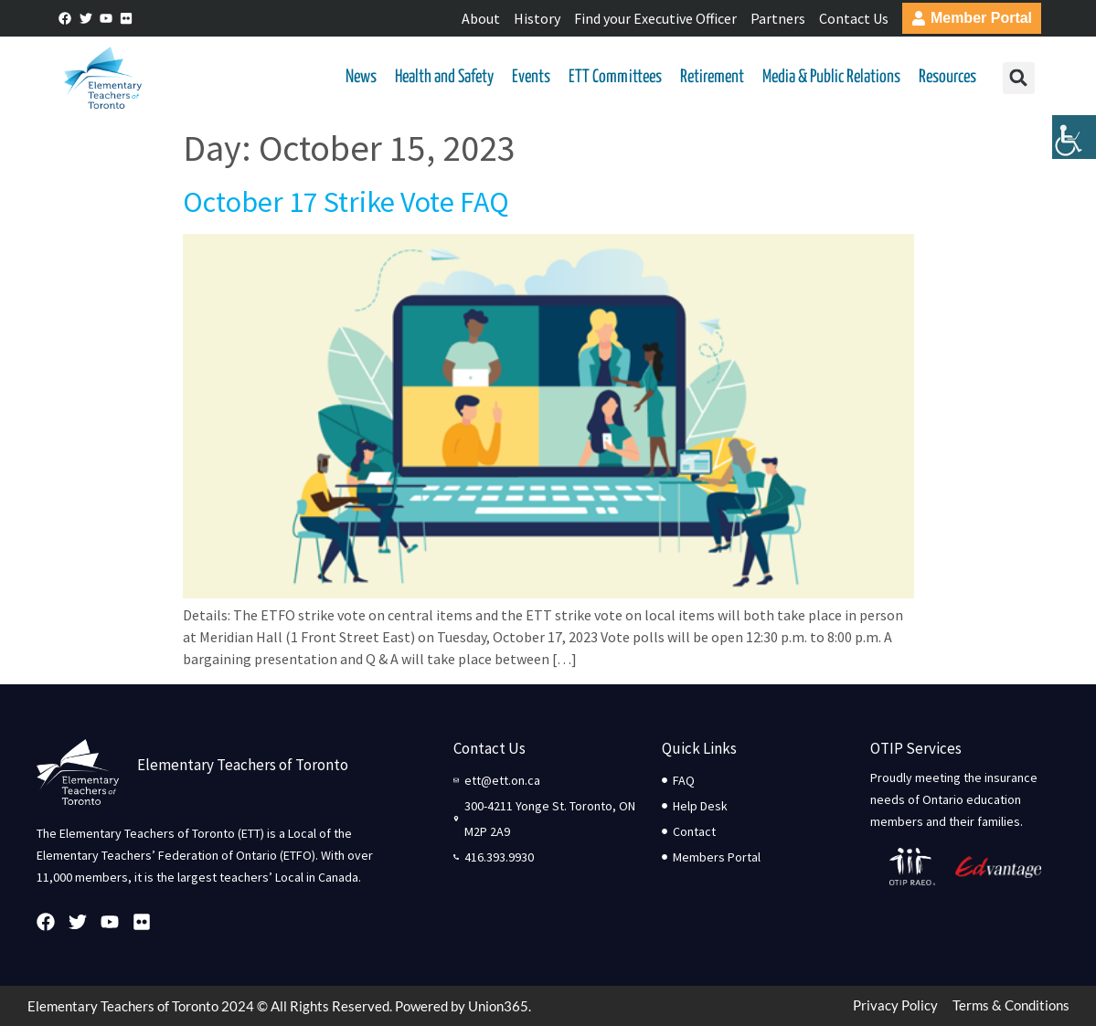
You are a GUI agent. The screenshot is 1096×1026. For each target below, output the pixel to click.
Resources (947, 77)
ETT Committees (615, 77)
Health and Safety (444, 77)
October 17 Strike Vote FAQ (346, 202)
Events (531, 77)
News (361, 77)
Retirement (712, 77)
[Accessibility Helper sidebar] (1074, 141)
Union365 (498, 1006)
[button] (1019, 78)
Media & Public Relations (831, 77)
